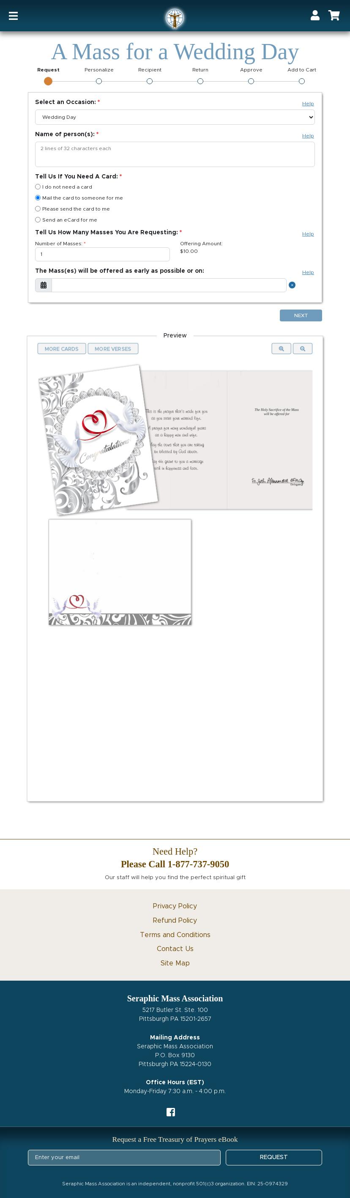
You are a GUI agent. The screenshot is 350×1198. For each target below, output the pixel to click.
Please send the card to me (72, 208)
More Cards (62, 348)
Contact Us (175, 949)
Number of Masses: (58, 243)
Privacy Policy (175, 906)
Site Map (175, 963)
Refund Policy (175, 920)
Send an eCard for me (66, 219)
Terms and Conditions (175, 935)
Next (301, 315)
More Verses (113, 348)
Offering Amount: (201, 243)
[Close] (293, 285)
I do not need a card (63, 186)
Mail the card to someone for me (79, 197)
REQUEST (274, 1157)
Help (308, 103)
